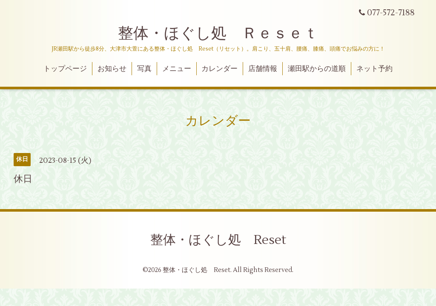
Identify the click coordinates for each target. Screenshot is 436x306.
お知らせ (112, 69)
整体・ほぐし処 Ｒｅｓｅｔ (218, 33)
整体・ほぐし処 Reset (218, 240)
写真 (144, 69)
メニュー (176, 69)
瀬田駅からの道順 (317, 69)
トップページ (65, 69)
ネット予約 (374, 69)
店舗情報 (262, 69)
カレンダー (219, 69)
